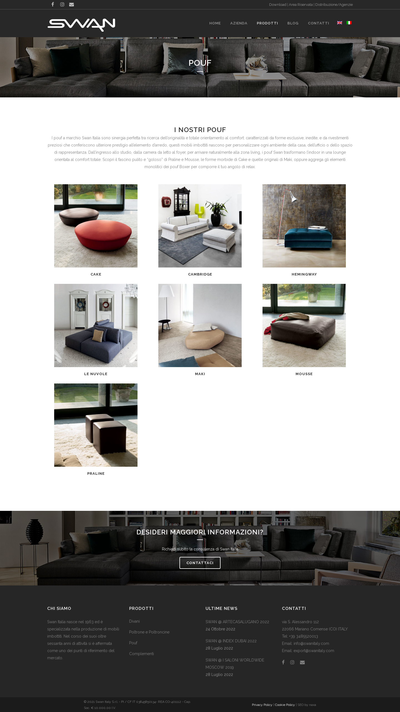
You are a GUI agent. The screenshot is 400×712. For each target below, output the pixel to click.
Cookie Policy (285, 705)
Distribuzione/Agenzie (334, 4)
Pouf (133, 643)
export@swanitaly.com (314, 650)
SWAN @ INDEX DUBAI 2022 (231, 641)
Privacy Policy (262, 705)
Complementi (141, 654)
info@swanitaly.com (311, 643)
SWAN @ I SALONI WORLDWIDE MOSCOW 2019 (235, 664)
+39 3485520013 (303, 636)
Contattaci (200, 563)
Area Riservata (301, 4)
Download (277, 4)
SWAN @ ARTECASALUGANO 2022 (237, 622)
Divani (134, 621)
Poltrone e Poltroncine (149, 632)
